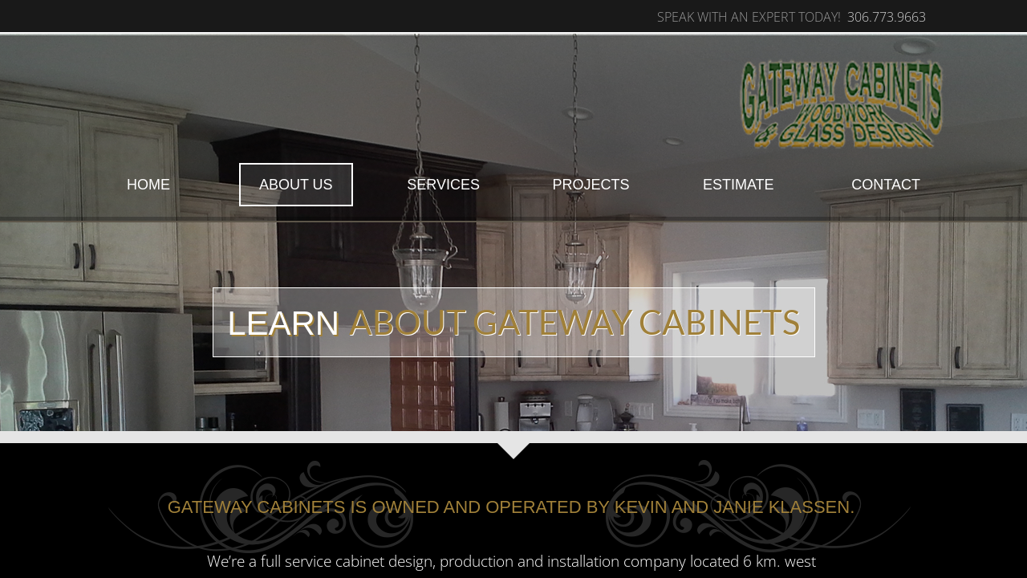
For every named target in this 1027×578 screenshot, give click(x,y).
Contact (885, 185)
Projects (590, 185)
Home (148, 185)
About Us (296, 185)
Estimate (738, 185)
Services (443, 185)
